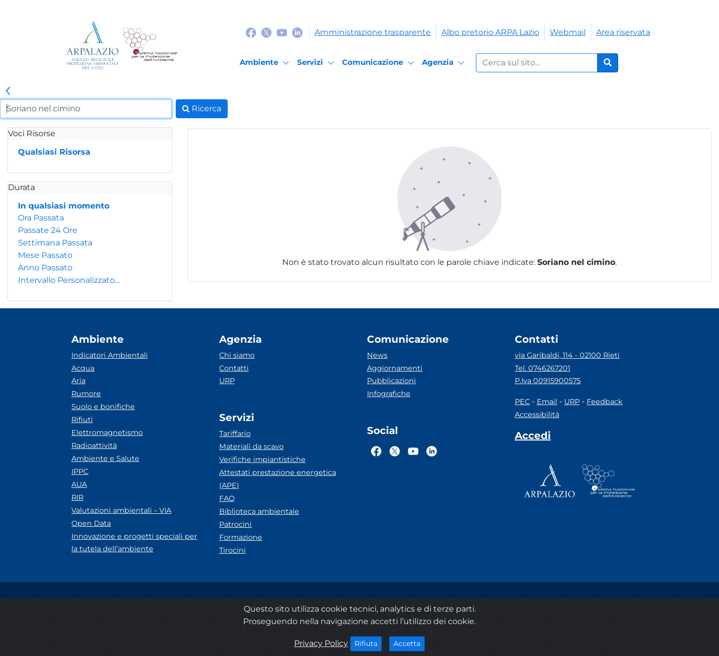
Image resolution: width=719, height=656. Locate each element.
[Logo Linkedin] (297, 32)
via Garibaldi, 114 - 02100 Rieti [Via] (567, 355)
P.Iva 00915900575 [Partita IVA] (548, 380)
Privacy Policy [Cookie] (321, 643)
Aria (78, 380)
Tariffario (235, 433)
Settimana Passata (55, 242)
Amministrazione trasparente (373, 32)
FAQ (227, 498)
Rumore (86, 393)
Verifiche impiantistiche (262, 459)
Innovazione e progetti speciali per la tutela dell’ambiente (134, 543)
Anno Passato (45, 267)
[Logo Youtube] (282, 32)
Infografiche (388, 393)
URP (227, 380)
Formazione (240, 537)
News (377, 355)
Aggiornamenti (394, 368)
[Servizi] (317, 62)
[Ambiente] (266, 62)
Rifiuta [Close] (368, 643)
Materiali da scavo (251, 446)
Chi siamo (237, 355)
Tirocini (232, 550)
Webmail (568, 32)
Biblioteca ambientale (259, 511)
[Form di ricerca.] (537, 62)
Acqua (82, 368)
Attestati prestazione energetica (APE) (277, 479)
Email (547, 401)
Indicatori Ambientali (109, 355)
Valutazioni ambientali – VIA (121, 510)
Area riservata (623, 32)
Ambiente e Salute (105, 458)
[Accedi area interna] (533, 437)
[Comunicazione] (379, 62)
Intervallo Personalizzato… (69, 280)
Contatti (234, 368)
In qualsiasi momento (63, 206)
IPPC (79, 471)
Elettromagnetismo (107, 432)
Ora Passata (41, 217)
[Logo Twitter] (266, 32)
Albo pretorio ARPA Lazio (490, 32)
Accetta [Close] (409, 643)
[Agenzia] (444, 62)
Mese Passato (45, 255)
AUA (79, 484)
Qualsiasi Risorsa (54, 152)
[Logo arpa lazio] (92, 45)
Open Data (91, 523)
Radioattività (94, 445)
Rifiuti (82, 419)
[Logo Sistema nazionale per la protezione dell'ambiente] (150, 45)
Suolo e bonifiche (103, 406)
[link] (8, 91)
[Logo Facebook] (251, 32)
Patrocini (235, 524)
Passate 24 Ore (47, 230)
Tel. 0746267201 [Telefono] (542, 368)
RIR (77, 497)
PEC (522, 401)
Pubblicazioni (391, 380)
